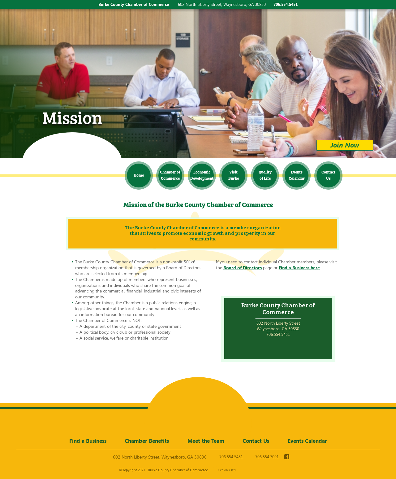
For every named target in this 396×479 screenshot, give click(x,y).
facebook (286, 456)
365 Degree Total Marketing (258, 470)
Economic (201, 175)
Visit (233, 175)
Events (297, 175)
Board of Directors (242, 267)
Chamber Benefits (147, 440)
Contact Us (256, 440)
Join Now (344, 144)
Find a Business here (299, 267)
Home (139, 175)
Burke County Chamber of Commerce (71, 153)
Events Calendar (307, 440)
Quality (265, 175)
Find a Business (87, 440)
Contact (328, 175)
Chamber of (170, 175)
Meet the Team (205, 440)
